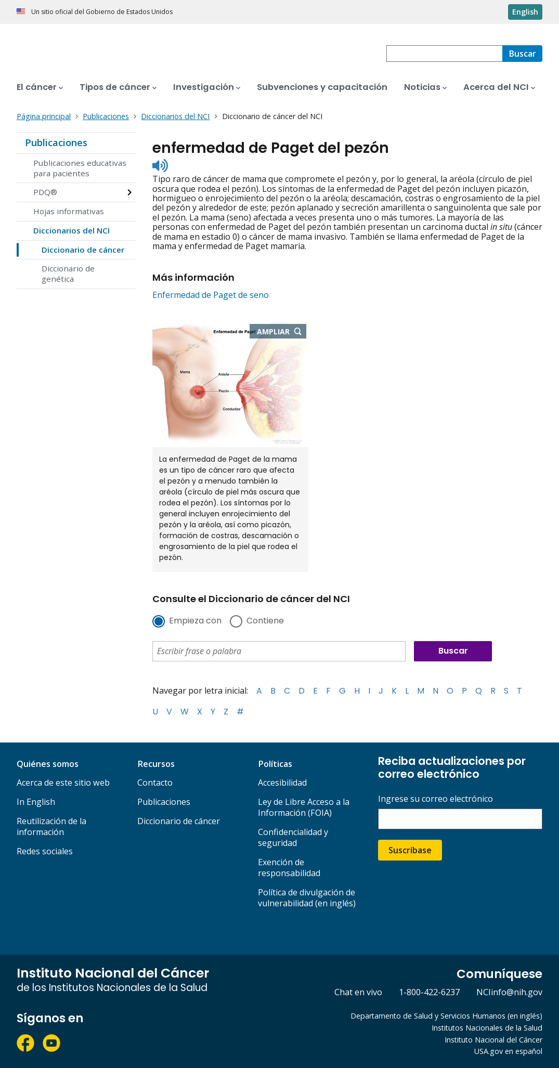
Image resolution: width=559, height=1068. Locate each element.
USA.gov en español (508, 1051)
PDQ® (45, 192)
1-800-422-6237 (429, 992)
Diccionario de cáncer (83, 249)
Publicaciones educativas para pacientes (79, 168)
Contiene (265, 621)
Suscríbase (410, 850)
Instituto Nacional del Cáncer (493, 1040)
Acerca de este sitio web (63, 782)
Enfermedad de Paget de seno (210, 295)
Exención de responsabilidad (289, 867)
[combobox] (444, 53)
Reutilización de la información (51, 826)
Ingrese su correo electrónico (435, 798)
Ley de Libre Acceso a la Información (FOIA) (303, 807)
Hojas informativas (68, 211)
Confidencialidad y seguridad (293, 837)
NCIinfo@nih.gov (509, 992)
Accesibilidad (282, 782)
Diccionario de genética (68, 273)
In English (36, 801)
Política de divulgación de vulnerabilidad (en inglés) (307, 898)
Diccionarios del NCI (71, 230)
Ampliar (281, 332)
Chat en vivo (358, 992)
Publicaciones (56, 142)
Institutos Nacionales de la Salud (487, 1028)
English (525, 12)
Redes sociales (45, 851)
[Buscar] (522, 53)
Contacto (155, 782)
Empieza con (195, 621)
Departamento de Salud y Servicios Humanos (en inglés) (446, 1016)
